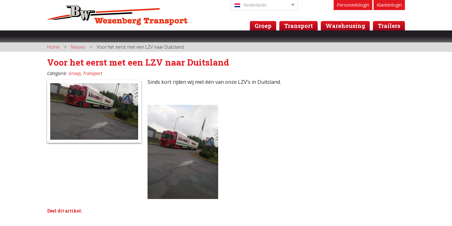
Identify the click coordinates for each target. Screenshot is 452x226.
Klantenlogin (389, 5)
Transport (298, 26)
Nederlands (250, 5)
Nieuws (78, 47)
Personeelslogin (353, 5)
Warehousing (345, 26)
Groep (263, 26)
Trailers (389, 26)
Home (53, 47)
